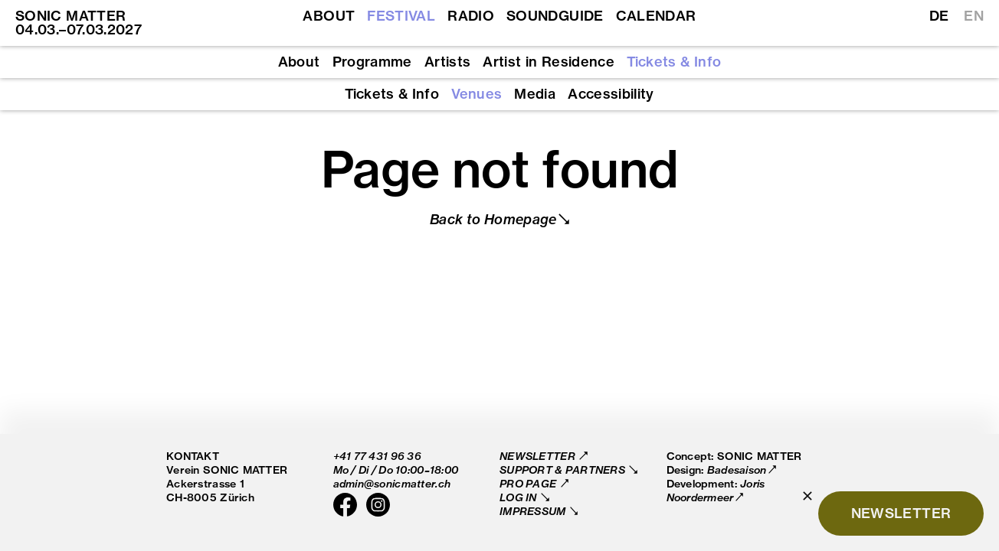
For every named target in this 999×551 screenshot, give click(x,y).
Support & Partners (563, 469)
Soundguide (555, 16)
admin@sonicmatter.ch (392, 483)
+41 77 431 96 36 (377, 455)
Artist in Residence (548, 62)
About (329, 16)
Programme (372, 62)
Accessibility (611, 94)
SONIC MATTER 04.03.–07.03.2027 (78, 22)
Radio (470, 16)
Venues (476, 94)
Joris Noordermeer (716, 490)
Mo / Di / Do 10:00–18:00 (396, 469)
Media (534, 94)
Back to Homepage (493, 219)
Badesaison (737, 469)
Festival (401, 16)
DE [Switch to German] (939, 16)
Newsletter (539, 455)
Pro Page (529, 483)
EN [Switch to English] (974, 16)
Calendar (656, 16)
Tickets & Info (674, 62)
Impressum (534, 510)
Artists (447, 62)
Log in (519, 497)
